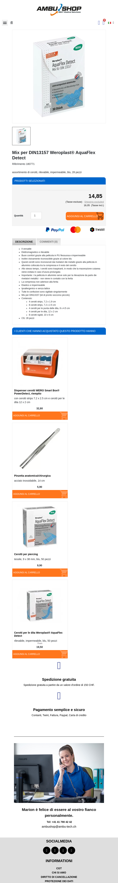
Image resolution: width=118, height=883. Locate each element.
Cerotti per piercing (26, 554)
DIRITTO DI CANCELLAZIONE (59, 876)
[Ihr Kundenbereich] (99, 23)
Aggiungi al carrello (82, 216)
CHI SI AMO (59, 872)
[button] (11, 22)
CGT (59, 868)
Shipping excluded (94, 201)
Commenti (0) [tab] (49, 241)
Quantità (18, 215)
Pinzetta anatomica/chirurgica (32, 475)
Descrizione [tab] (24, 241)
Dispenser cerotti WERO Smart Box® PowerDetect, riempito (36, 392)
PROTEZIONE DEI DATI (59, 881)
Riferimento (18, 163)
